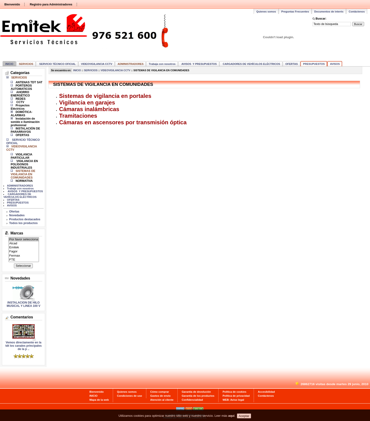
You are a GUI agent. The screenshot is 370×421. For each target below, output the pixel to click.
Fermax (24, 256)
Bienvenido (12, 4)
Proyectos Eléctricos (20, 107)
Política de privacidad (236, 395)
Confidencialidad (192, 399)
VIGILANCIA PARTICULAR (21, 156)
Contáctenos (357, 11)
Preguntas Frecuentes (295, 11)
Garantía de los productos (198, 395)
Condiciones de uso (129, 395)
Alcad (24, 244)
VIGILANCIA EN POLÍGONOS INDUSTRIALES (24, 164)
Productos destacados (24, 219)
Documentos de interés (329, 11)
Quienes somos (266, 11)
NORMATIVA (24, 181)
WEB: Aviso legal (233, 399)
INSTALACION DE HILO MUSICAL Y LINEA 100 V (23, 304)
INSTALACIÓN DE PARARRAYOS (25, 130)
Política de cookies (234, 391)
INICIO (9, 64)
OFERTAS (291, 64)
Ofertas (14, 211)
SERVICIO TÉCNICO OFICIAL (57, 64)
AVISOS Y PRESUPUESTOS (199, 64)
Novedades (17, 215)
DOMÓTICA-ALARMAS (21, 113)
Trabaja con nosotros (162, 64)
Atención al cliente (162, 399)
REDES (20, 98)
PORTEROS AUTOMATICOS (21, 87)
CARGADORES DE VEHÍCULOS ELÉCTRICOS (251, 64)
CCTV (20, 102)
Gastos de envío (160, 395)
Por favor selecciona (24, 240)
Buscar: (320, 18)
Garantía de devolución (196, 391)
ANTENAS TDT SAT (29, 82)
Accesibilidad (266, 391)
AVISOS (335, 64)
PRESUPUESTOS (314, 64)
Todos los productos (23, 223)
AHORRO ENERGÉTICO (20, 94)
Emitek (24, 248)
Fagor (24, 252)
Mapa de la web (99, 399)
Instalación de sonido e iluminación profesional (25, 122)
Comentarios (21, 317)
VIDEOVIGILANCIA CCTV (96, 64)
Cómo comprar (159, 391)
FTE (24, 260)
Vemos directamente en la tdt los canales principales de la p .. (23, 344)
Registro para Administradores (51, 4)
